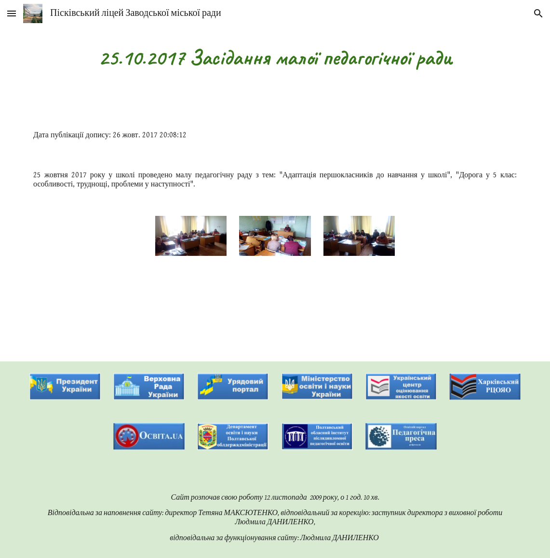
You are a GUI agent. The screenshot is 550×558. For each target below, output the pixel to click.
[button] (11, 13)
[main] (275, 58)
